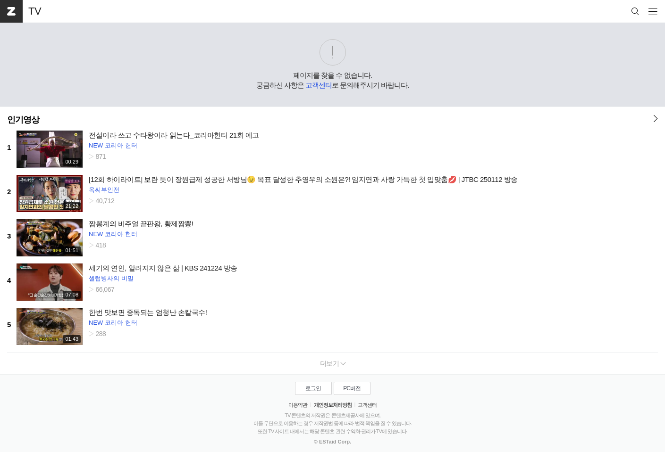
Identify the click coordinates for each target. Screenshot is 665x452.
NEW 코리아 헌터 (113, 145)
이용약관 (297, 405)
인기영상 (23, 119)
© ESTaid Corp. (332, 441)
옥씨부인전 (104, 189)
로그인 (313, 388)
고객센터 (318, 85)
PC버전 (352, 388)
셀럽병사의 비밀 (111, 278)
